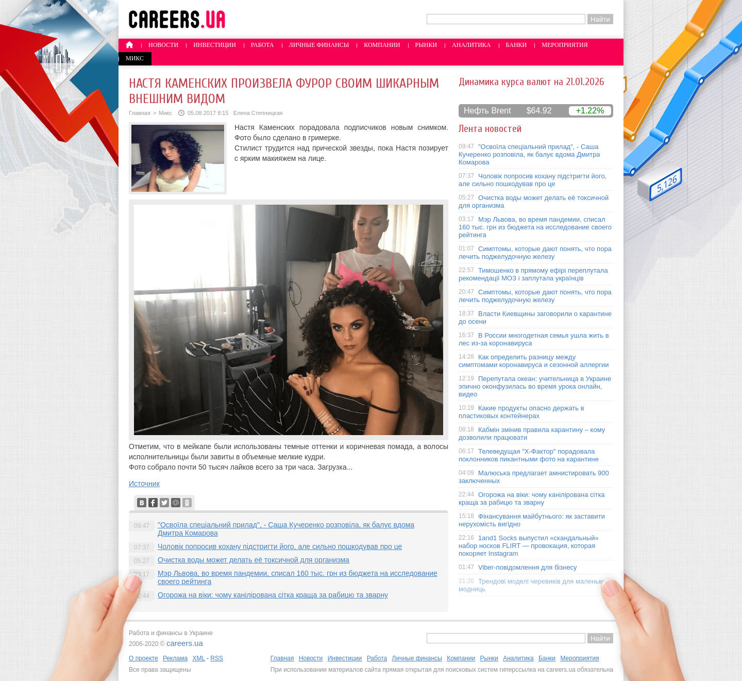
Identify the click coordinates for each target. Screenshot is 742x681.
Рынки (426, 44)
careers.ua (184, 643)
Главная (139, 113)
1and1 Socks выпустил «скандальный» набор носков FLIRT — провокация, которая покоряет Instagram (529, 545)
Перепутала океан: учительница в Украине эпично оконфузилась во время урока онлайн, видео (535, 386)
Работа (262, 44)
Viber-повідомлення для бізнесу (527, 567)
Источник (144, 483)
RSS (216, 658)
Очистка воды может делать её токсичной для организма (253, 560)
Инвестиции (214, 44)
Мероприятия (565, 44)
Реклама (175, 658)
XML (198, 658)
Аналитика (471, 44)
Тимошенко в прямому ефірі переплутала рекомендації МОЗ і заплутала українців (533, 274)
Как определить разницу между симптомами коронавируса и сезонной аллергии (534, 361)
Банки (516, 44)
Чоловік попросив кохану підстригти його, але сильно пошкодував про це (280, 546)
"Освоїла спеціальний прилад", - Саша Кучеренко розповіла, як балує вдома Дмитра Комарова (529, 154)
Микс (135, 58)
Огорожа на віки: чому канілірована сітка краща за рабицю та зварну (273, 595)
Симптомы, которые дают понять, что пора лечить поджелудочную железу (535, 252)
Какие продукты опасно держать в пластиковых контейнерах (521, 412)
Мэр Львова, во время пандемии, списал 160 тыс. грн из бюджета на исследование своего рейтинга (535, 227)
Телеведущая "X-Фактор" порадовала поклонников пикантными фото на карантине (529, 455)
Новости (163, 44)
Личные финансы (319, 44)
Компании (382, 44)
